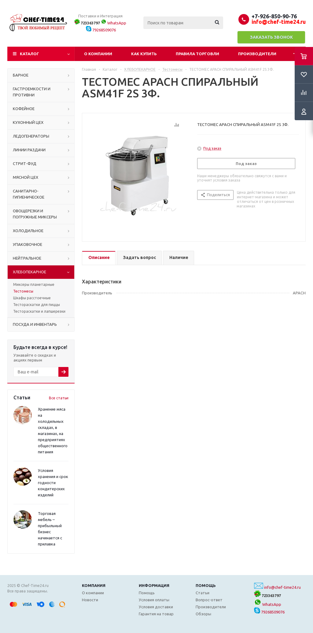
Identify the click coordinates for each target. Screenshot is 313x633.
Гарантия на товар (156, 614)
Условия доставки (156, 607)
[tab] (99, 258)
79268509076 (101, 30)
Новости (90, 600)
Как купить (144, 54)
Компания (93, 585)
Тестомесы (23, 291)
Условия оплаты (154, 600)
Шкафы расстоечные (32, 298)
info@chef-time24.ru (282, 587)
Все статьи (58, 398)
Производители (257, 54)
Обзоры (203, 614)
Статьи (202, 593)
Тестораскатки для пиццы (36, 305)
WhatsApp (113, 23)
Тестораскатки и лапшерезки (39, 311)
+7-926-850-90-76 (274, 16)
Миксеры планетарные (33, 284)
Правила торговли (197, 54)
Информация (154, 585)
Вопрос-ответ (209, 600)
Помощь (206, 585)
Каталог (29, 54)
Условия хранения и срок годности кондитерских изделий (53, 482)
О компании (98, 54)
